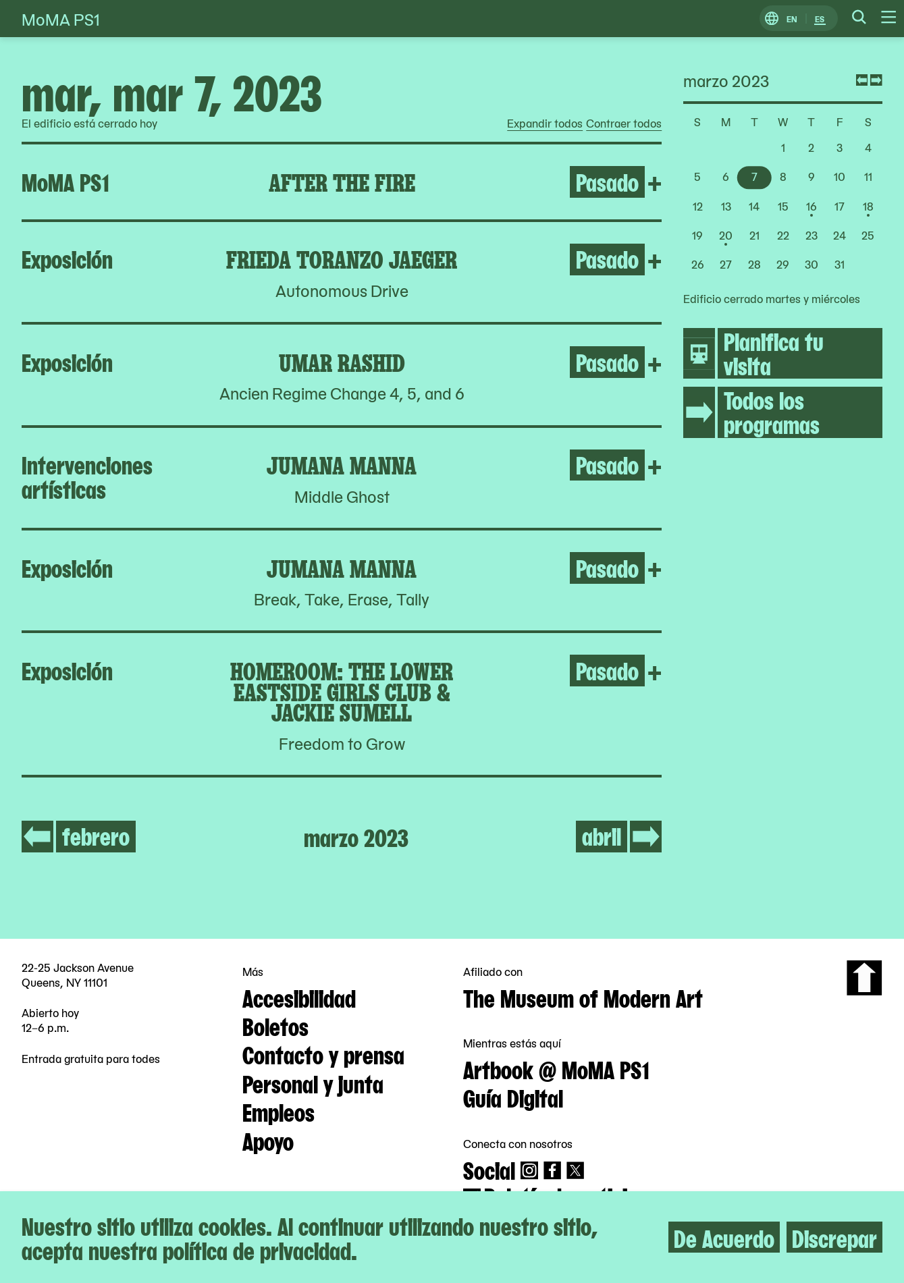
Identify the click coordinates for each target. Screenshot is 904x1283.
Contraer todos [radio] (624, 123)
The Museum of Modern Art (583, 996)
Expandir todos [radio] (545, 123)
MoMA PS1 (61, 18)
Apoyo (268, 1139)
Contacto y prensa (323, 1053)
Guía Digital (513, 1096)
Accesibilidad (299, 996)
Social (489, 1168)
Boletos (275, 1025)
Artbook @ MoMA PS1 (556, 1068)
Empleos (278, 1110)
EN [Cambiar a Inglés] (792, 18)
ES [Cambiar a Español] (819, 18)
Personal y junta (312, 1082)
